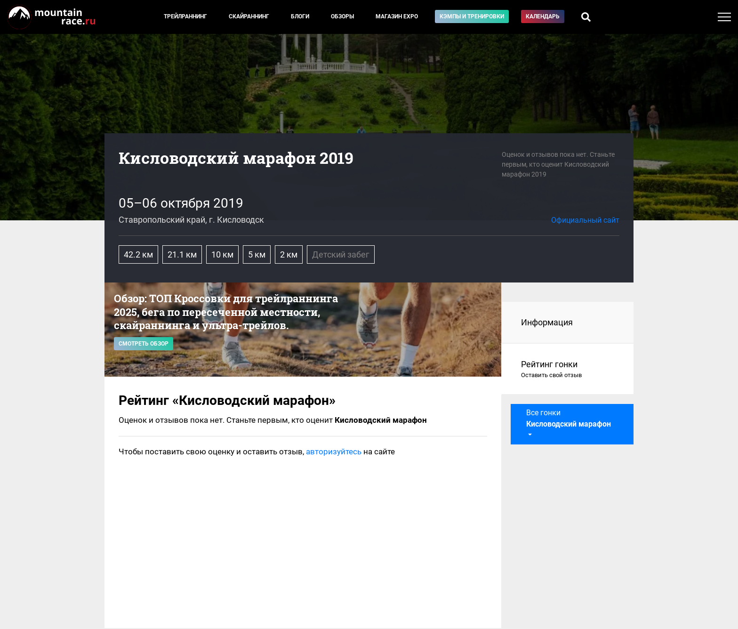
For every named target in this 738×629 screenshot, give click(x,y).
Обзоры (342, 16)
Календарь (543, 16)
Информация (547, 322)
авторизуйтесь (333, 451)
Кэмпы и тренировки (472, 16)
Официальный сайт (585, 220)
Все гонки (568, 418)
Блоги (300, 16)
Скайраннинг (249, 16)
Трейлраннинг (185, 16)
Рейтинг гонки (568, 369)
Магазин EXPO (397, 16)
